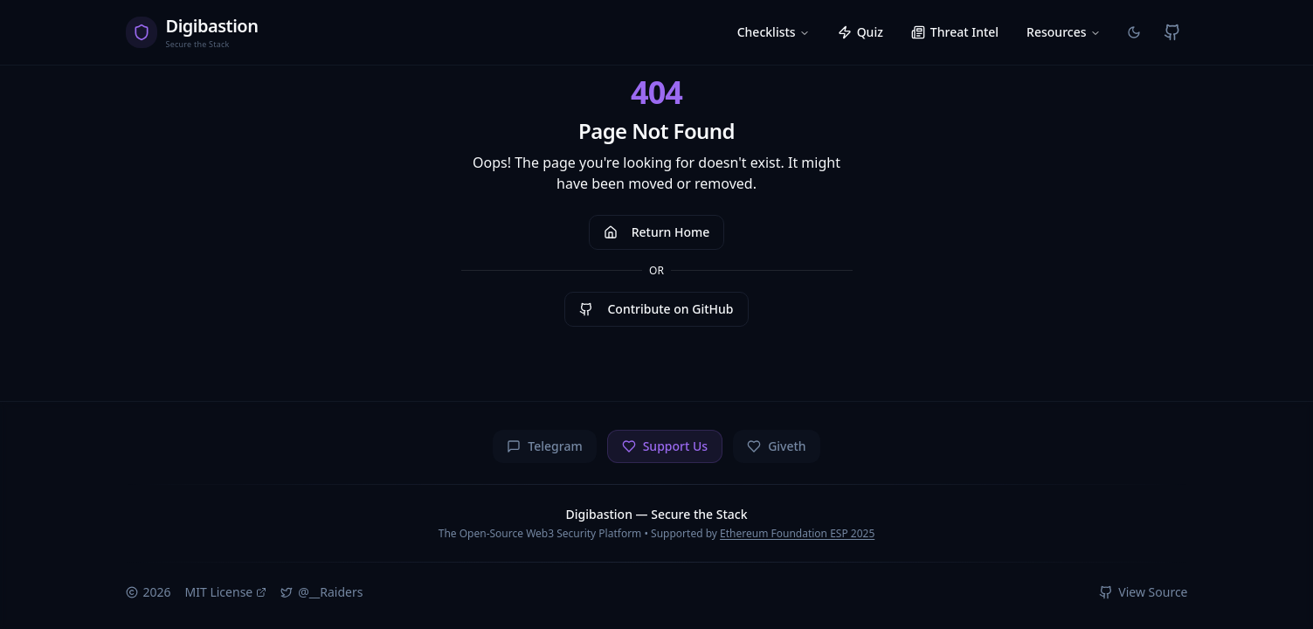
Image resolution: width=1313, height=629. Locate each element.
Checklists (773, 32)
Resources (1063, 32)
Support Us (665, 446)
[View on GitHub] (1172, 32)
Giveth (776, 446)
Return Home (657, 232)
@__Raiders (321, 592)
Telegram (544, 446)
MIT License (226, 592)
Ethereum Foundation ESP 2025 (797, 533)
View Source (1143, 592)
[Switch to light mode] (1134, 32)
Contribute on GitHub (656, 309)
